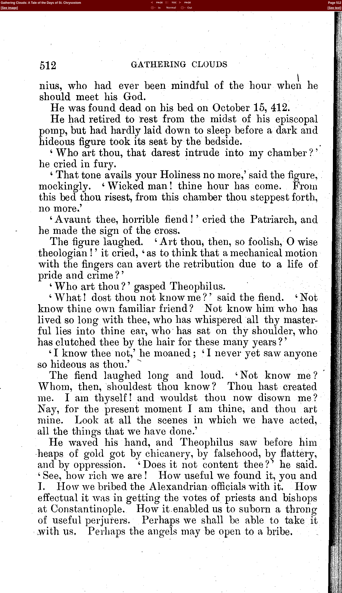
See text (334, 8)
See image (9, 8)
